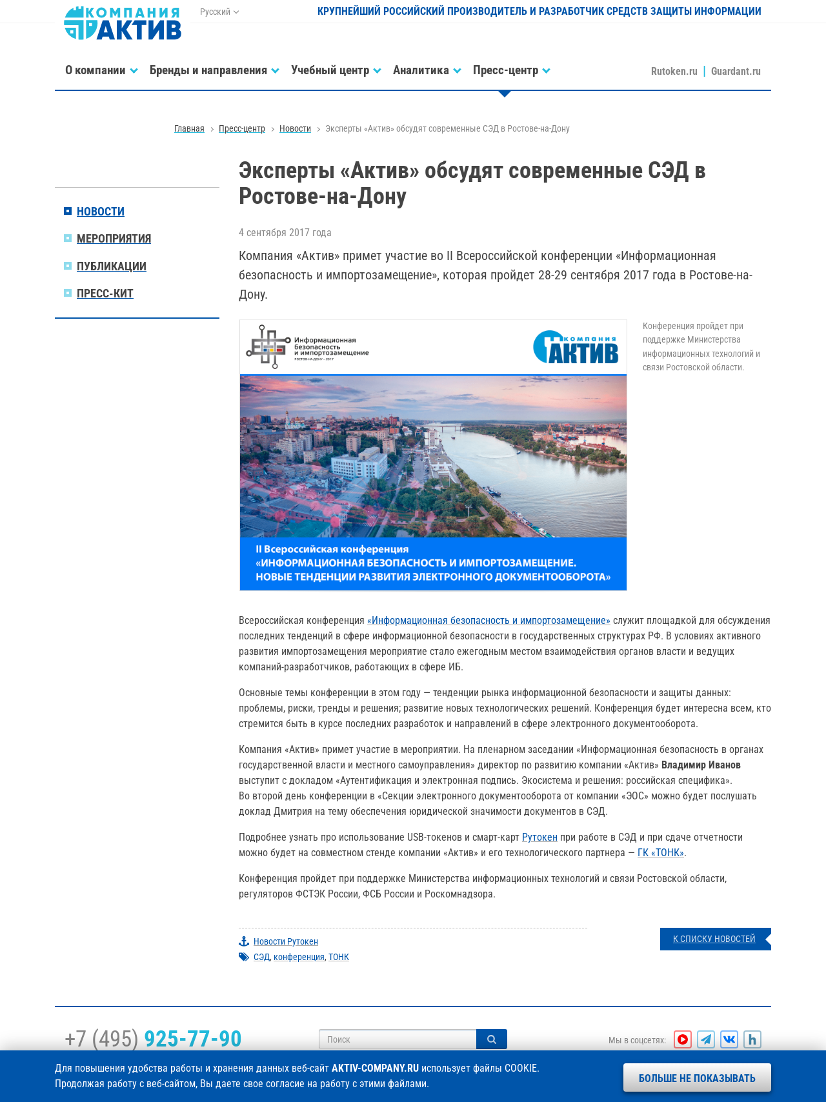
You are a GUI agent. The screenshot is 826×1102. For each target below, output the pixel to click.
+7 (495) (153, 1038)
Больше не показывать (697, 1078)
